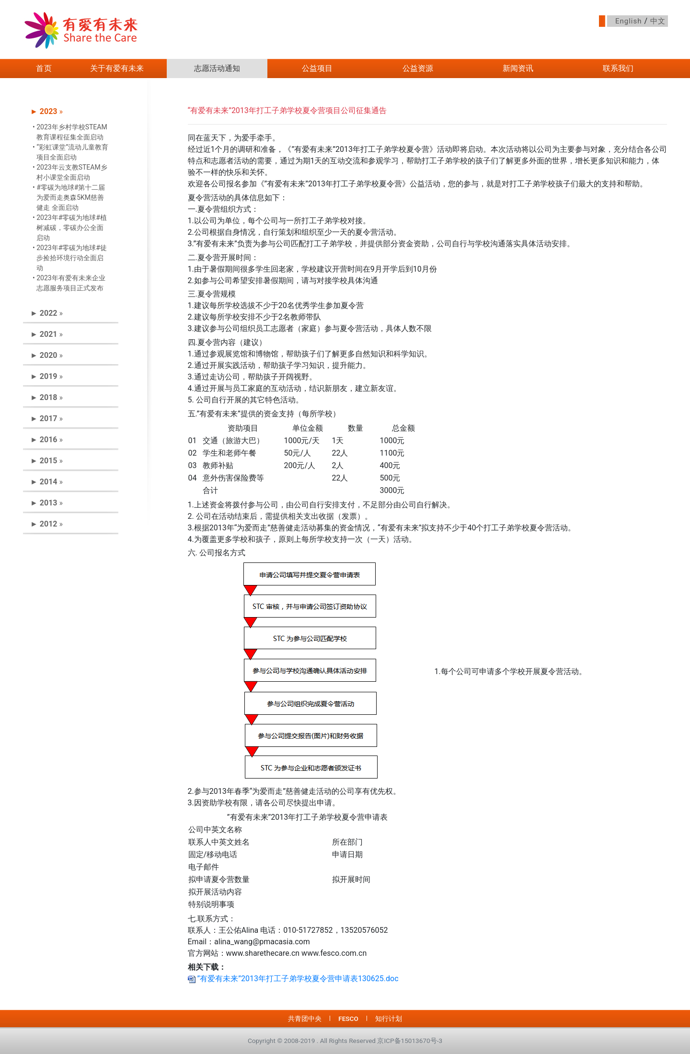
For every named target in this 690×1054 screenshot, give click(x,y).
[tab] (70, 111)
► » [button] (46, 111)
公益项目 (317, 68)
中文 (658, 21)
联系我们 (618, 68)
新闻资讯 (518, 68)
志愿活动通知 (217, 68)
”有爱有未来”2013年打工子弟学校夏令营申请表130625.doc (293, 978)
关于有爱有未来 (117, 68)
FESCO (348, 1018)
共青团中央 (305, 1018)
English (628, 21)
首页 (44, 68)
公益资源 (417, 68)
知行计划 (388, 1018)
